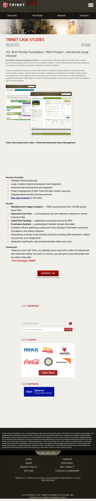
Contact (84, 15)
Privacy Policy (28, 467)
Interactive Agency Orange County (48, 497)
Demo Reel (67, 463)
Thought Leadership (67, 471)
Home (29, 459)
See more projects (20, 198)
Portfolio (38, 15)
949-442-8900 (48, 480)
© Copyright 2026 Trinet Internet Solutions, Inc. (48, 495)
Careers (67, 459)
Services (12, 15)
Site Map (29, 471)
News (29, 463)
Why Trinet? (67, 467)
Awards (61, 15)
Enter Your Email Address (33, 330)
